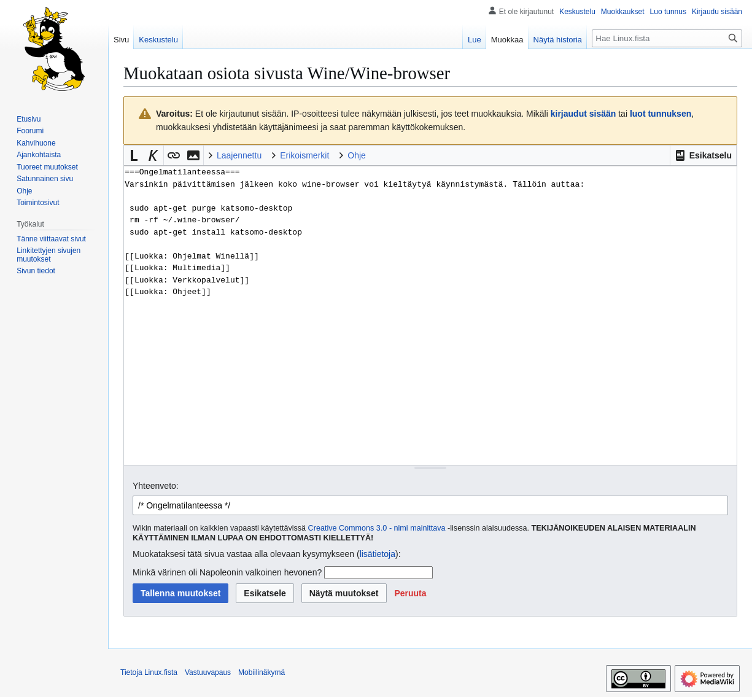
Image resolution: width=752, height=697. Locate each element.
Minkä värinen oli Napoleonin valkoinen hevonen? (227, 572)
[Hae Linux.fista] (667, 38)
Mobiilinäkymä (261, 672)
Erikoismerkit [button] (304, 155)
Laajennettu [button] (239, 155)
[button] (703, 155)
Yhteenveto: (156, 486)
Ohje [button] (356, 155)
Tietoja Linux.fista (148, 672)
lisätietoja (377, 554)
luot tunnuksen (660, 114)
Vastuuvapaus (208, 672)
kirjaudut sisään (583, 114)
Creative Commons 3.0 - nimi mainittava (377, 528)
